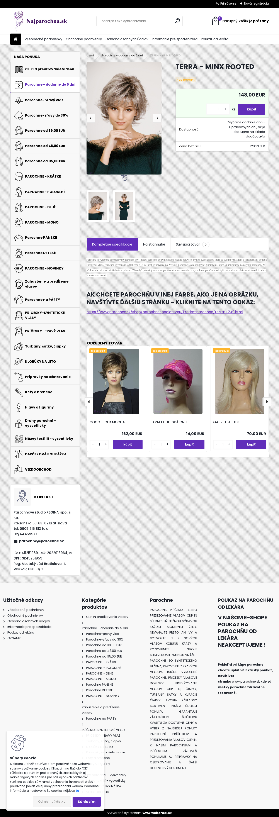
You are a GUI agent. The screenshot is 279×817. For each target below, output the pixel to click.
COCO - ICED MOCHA (107, 422)
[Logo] (40, 21)
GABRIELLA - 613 (226, 422)
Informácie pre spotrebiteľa (174, 39)
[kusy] (218, 109)
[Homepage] (15, 39)
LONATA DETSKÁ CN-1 (169, 422)
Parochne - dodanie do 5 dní (122, 55)
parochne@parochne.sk (41, 541)
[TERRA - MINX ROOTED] (124, 118)
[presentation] (91, 118)
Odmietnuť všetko (51, 802)
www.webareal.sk (157, 813)
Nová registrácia (256, 3)
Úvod (90, 55)
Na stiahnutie (154, 244)
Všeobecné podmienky (43, 39)
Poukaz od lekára (214, 39)
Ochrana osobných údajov (126, 39)
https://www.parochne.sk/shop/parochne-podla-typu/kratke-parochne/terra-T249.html (165, 311)
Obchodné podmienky (84, 39)
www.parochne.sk (246, 681)
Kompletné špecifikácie (112, 244)
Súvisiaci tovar (192, 244)
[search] (177, 20)
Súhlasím (86, 801)
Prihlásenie (228, 3)
